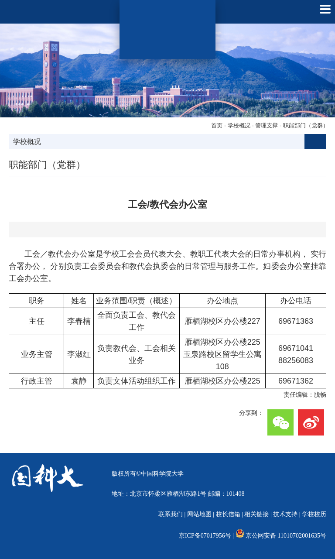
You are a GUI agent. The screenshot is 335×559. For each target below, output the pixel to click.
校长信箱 (228, 514)
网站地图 (199, 514)
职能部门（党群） (305, 125)
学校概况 (239, 125)
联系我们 (170, 514)
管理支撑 (266, 125)
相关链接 (256, 514)
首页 (216, 125)
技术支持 (285, 514)
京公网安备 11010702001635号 (286, 535)
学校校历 (314, 514)
